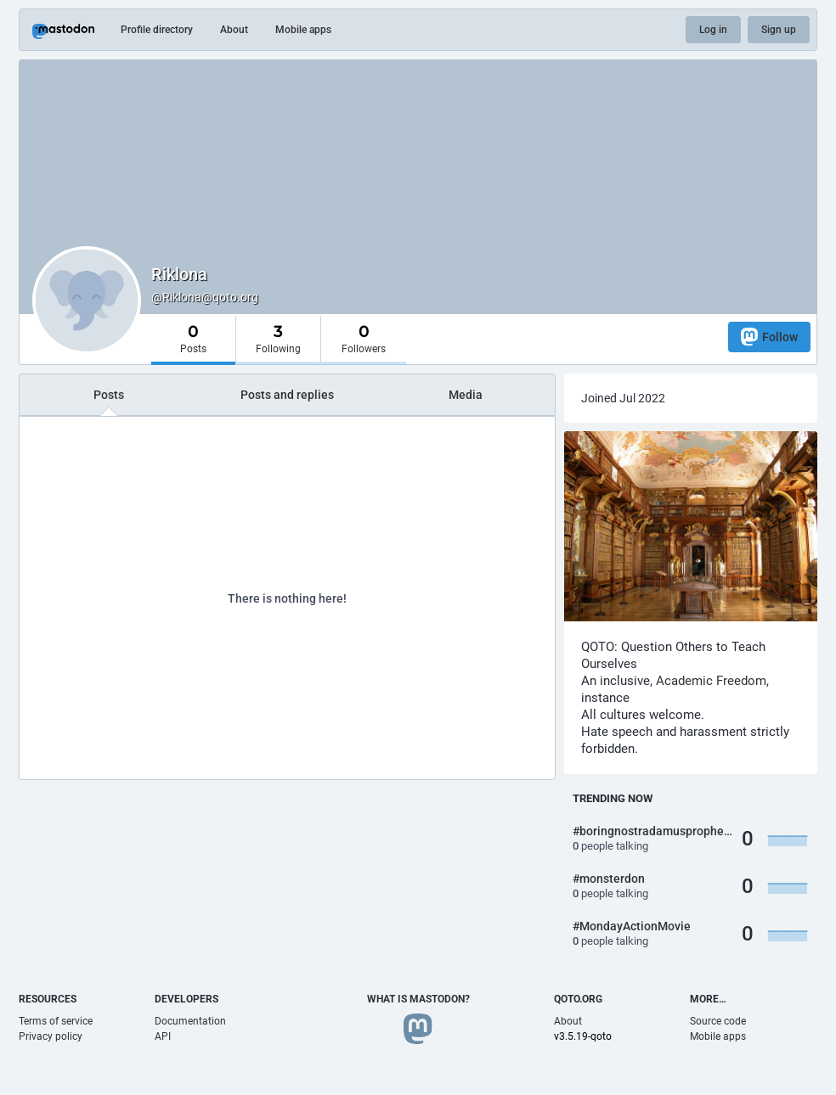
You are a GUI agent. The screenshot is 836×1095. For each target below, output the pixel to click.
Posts (108, 395)
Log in (713, 30)
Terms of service (56, 1021)
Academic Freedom (711, 680)
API (163, 1036)
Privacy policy (50, 1036)
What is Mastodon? (418, 999)
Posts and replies (287, 395)
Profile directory (157, 30)
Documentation (190, 1021)
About (234, 30)
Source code (718, 1021)
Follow (769, 336)
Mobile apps (303, 30)
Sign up (778, 30)
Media (466, 395)
